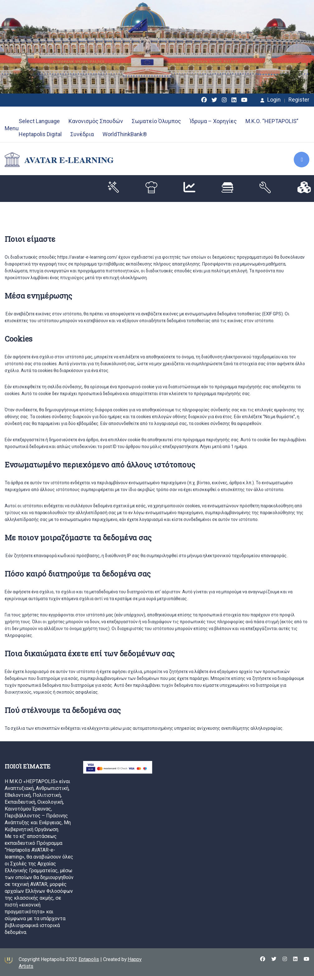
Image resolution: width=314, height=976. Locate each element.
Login (270, 100)
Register (298, 100)
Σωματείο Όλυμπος (156, 121)
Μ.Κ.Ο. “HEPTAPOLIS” (271, 121)
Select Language (39, 121)
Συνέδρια (82, 134)
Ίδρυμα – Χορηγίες (213, 121)
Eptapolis (88, 959)
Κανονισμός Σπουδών (96, 121)
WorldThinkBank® (124, 134)
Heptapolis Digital (40, 134)
